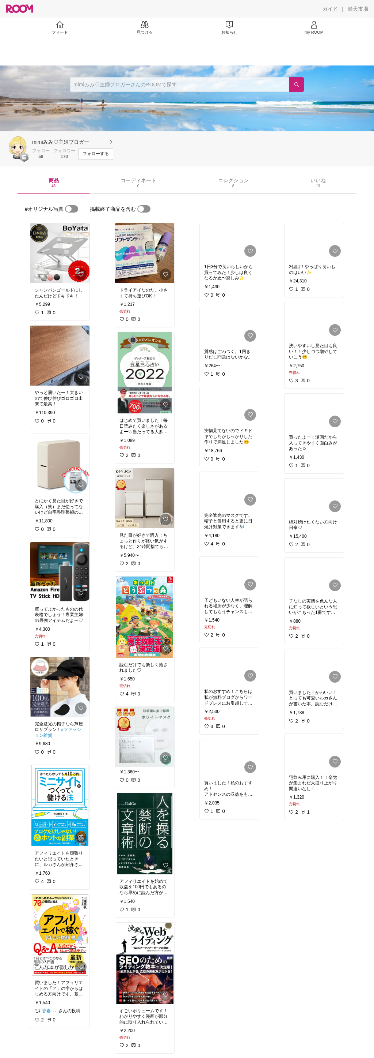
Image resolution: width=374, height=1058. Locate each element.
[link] (59, 253)
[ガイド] (330, 8)
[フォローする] (95, 154)
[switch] (71, 209)
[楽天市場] (358, 8)
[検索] (296, 84)
